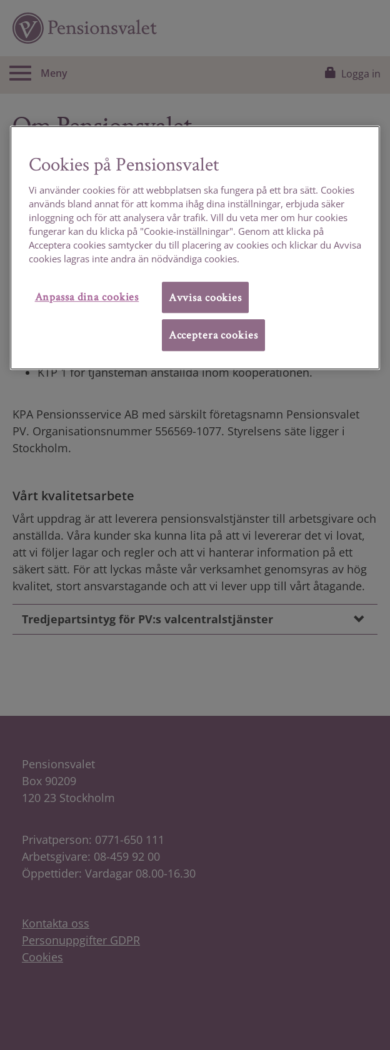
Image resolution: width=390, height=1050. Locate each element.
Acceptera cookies (213, 334)
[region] (195, 248)
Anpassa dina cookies (87, 296)
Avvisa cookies (205, 297)
